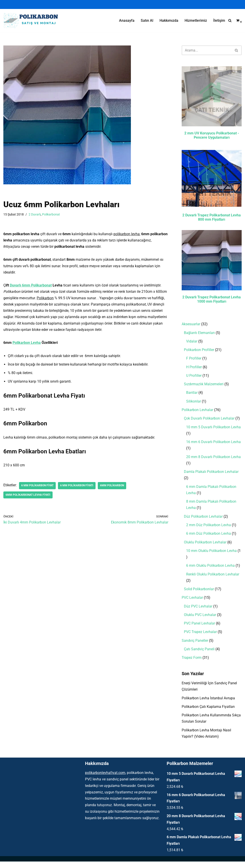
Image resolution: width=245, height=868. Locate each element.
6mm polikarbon (112, 488)
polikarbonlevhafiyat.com (105, 779)
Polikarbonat (51, 215)
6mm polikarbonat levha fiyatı (28, 497)
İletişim (219, 20)
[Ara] (230, 20)
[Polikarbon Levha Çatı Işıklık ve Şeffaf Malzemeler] (32, 20)
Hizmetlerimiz (196, 20)
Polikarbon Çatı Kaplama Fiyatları (208, 713)
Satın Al (147, 20)
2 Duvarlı (35, 215)
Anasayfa (126, 20)
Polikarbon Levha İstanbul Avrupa (208, 704)
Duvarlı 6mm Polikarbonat (31, 286)
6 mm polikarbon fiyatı (76, 488)
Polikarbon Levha (27, 344)
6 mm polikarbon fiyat (37, 488)
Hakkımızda (169, 20)
